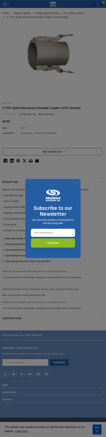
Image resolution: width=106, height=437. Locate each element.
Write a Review (46, 114)
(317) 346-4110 (34, 335)
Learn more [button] (21, 431)
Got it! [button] (97, 429)
